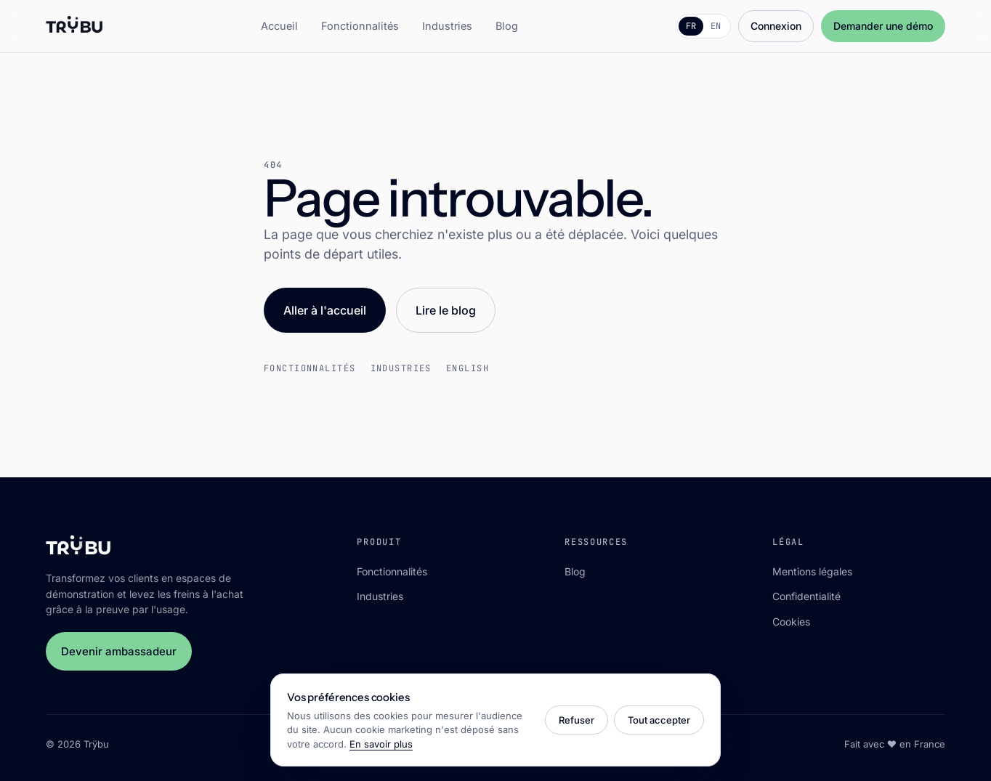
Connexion (776, 26)
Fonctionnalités (360, 26)
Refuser (576, 720)
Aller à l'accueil (324, 310)
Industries (447, 26)
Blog (507, 26)
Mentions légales (812, 571)
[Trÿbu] (74, 26)
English (467, 368)
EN (716, 26)
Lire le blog (446, 310)
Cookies (791, 621)
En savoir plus (381, 744)
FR (691, 26)
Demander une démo (883, 26)
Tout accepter (659, 720)
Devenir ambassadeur (119, 651)
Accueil (279, 26)
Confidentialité (806, 596)
